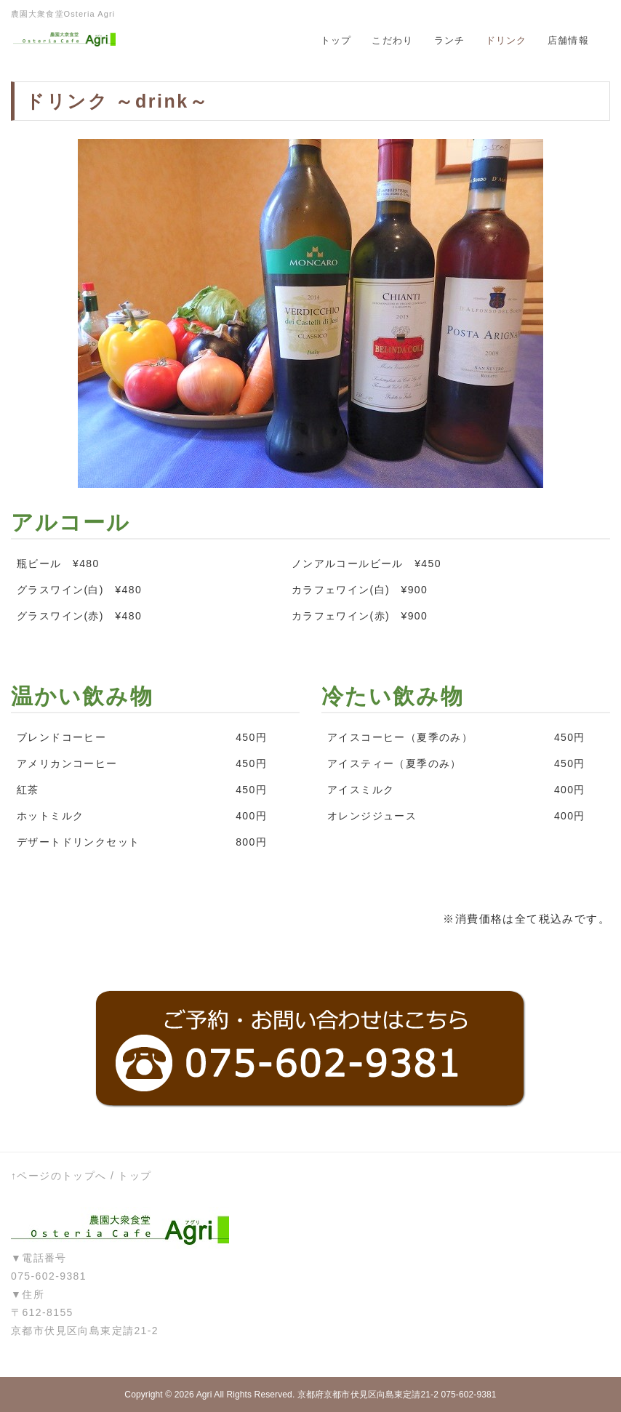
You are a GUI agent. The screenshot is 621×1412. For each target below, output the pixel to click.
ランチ (449, 40)
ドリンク (506, 40)
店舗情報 (568, 40)
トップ (336, 40)
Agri (204, 1394)
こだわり (392, 40)
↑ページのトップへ (59, 1176)
